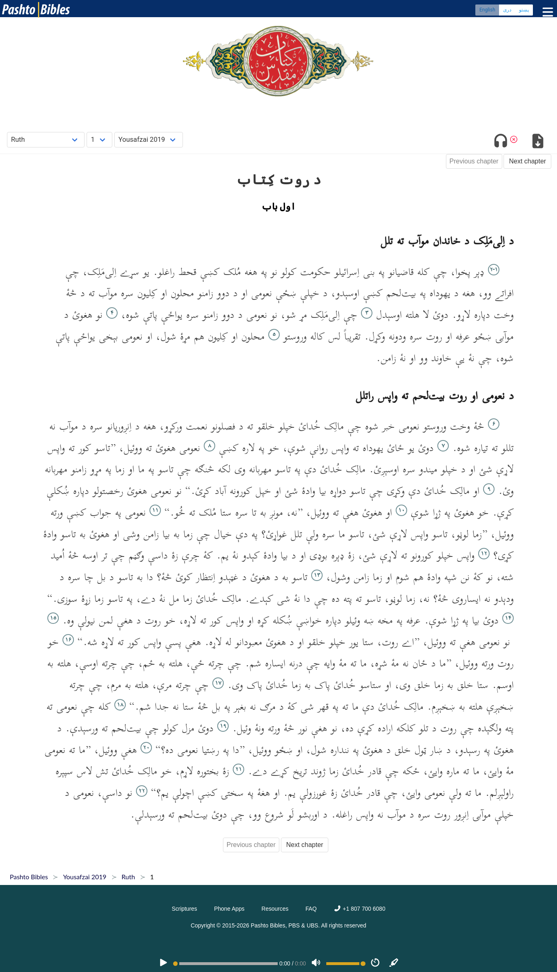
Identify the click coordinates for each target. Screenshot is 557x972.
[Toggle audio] (501, 142)
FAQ (311, 908)
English (487, 10)
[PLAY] (163, 963)
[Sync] (394, 963)
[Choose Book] (46, 139)
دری (507, 10)
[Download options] (537, 142)
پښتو (524, 10)
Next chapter (527, 161)
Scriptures (184, 908)
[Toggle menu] (546, 12)
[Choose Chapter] (99, 139)
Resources (274, 908)
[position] (225, 963)
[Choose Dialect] (148, 139)
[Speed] (375, 963)
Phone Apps (229, 908)
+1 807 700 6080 (359, 908)
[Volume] (316, 963)
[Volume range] (345, 963)
